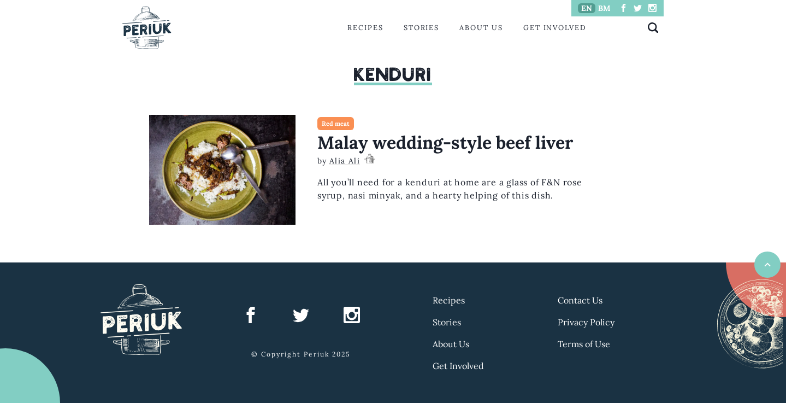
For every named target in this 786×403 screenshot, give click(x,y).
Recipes (365, 27)
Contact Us (580, 300)
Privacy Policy (586, 322)
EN (586, 8)
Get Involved (555, 27)
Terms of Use (584, 343)
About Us (481, 27)
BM (604, 8)
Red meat (336, 123)
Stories (421, 27)
